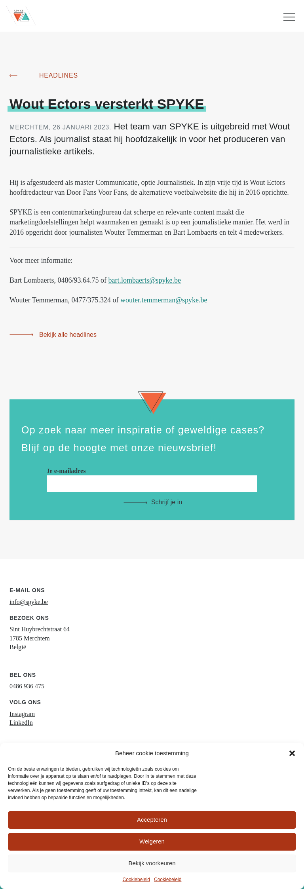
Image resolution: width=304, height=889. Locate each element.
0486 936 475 (27, 686)
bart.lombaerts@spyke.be (144, 280)
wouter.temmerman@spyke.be (163, 300)
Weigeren (152, 841)
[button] (292, 753)
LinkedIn (21, 722)
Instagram (22, 713)
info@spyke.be (29, 601)
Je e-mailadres (152, 477)
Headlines (58, 75)
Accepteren (152, 819)
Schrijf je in (166, 502)
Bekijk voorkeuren (151, 863)
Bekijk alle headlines (68, 334)
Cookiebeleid (136, 879)
